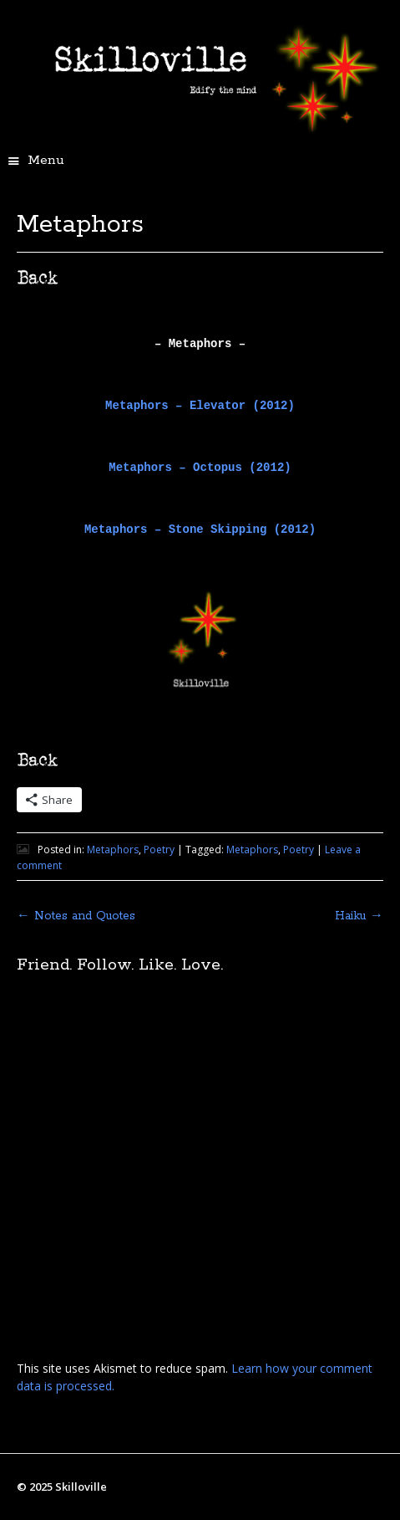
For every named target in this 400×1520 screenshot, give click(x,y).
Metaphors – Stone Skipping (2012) (200, 529)
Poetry (159, 849)
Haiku (359, 916)
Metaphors (113, 849)
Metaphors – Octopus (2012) (200, 467)
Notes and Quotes (76, 916)
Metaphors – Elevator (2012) (200, 405)
